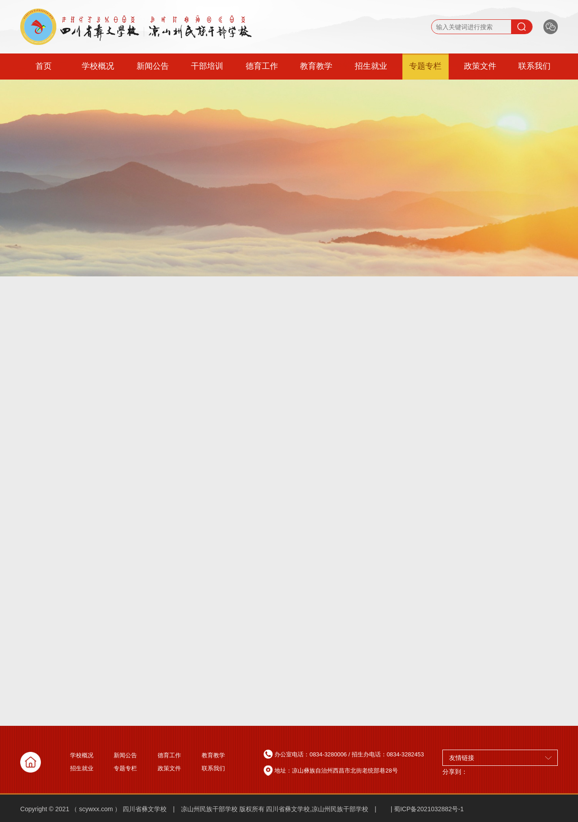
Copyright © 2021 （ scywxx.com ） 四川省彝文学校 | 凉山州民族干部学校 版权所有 (142, 809)
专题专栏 (425, 66)
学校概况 (98, 66)
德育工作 (262, 66)
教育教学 (316, 66)
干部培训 (207, 66)
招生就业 (371, 66)
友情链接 (500, 757)
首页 (43, 66)
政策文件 (480, 66)
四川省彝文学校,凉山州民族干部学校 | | (329, 809)
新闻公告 (153, 66)
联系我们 (534, 66)
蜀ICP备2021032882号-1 (429, 809)
